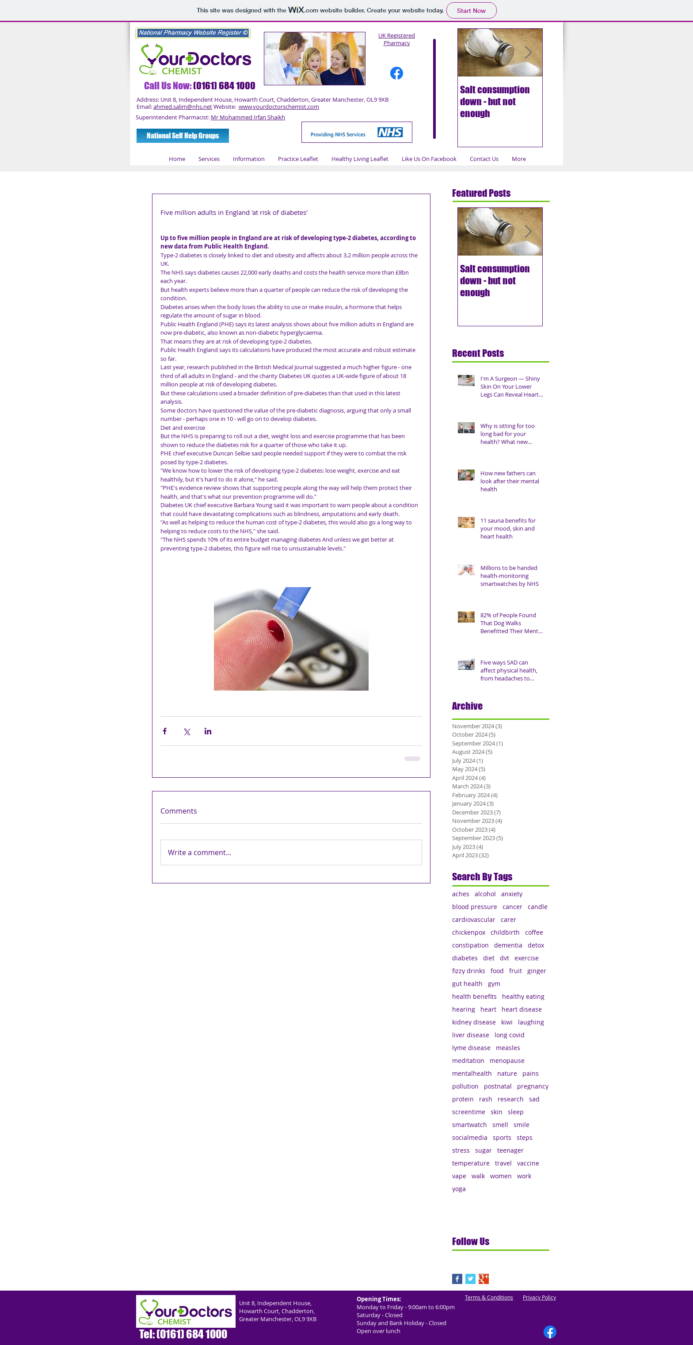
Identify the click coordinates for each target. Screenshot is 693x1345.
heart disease (522, 1009)
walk (478, 1176)
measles (508, 1047)
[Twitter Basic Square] (470, 1279)
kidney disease (474, 1022)
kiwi (507, 1022)
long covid (510, 1035)
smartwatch (469, 1124)
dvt (504, 958)
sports (502, 1137)
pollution (465, 1086)
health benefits (474, 996)
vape (459, 1176)
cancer (512, 906)
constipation (470, 945)
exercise (526, 958)
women (501, 1176)
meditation (468, 1060)
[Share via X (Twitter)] (186, 731)
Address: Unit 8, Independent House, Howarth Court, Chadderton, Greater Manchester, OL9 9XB (262, 99)
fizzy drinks (468, 970)
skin (497, 1112)
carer (508, 919)
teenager (510, 1150)
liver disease (470, 1035)
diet (489, 958)
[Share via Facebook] (164, 731)
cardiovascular (473, 919)
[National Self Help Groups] (183, 136)
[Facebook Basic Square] (457, 1279)
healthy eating (523, 996)
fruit (515, 970)
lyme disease (471, 1047)
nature (507, 1073)
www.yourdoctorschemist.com (279, 107)
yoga (459, 1188)
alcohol (485, 894)
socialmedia (469, 1137)
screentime (468, 1112)
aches (460, 894)
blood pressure (474, 906)
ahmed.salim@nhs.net (182, 107)
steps (525, 1137)
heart (488, 1009)
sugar (483, 1150)
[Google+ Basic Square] (484, 1279)
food (497, 970)
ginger (536, 970)
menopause (507, 1060)
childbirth (505, 932)
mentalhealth (472, 1073)
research (511, 1099)
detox (536, 945)
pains (530, 1073)
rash (485, 1099)
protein (463, 1099)
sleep (516, 1112)
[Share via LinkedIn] (208, 731)
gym (494, 983)
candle (538, 906)
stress (461, 1150)
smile (521, 1124)
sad (534, 1099)
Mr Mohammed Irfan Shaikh (248, 117)
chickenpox (468, 932)
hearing (463, 1009)
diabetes (465, 958)
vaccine (528, 1163)
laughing (531, 1022)
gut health (467, 983)
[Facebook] (396, 73)
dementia (508, 945)
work (524, 1176)
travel (503, 1163)
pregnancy (532, 1086)
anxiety (511, 894)
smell (500, 1124)
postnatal (498, 1086)
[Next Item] (528, 53)
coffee (534, 932)
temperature (471, 1163)
